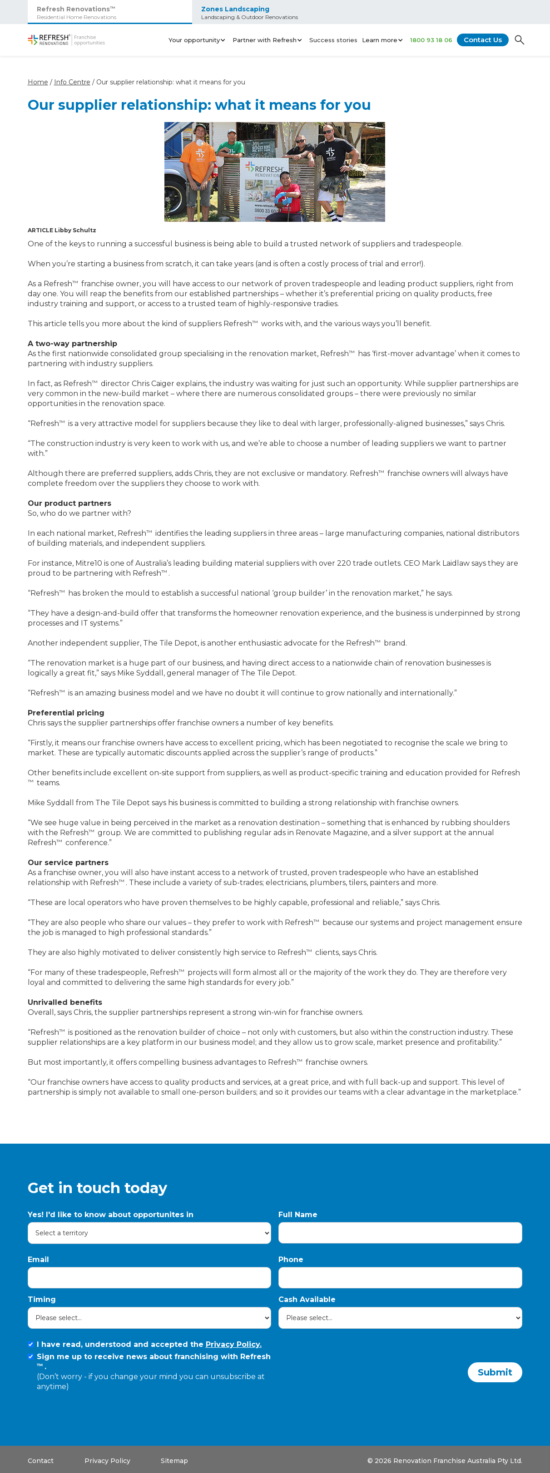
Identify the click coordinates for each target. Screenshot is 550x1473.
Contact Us (483, 39)
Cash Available (307, 1299)
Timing (42, 1299)
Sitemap (174, 1461)
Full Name (297, 1214)
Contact (41, 1461)
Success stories (333, 40)
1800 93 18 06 (431, 40)
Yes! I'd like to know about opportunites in (110, 1214)
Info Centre (72, 82)
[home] (66, 40)
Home (38, 82)
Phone (290, 1259)
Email (38, 1259)
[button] (198, 40)
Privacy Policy (107, 1461)
